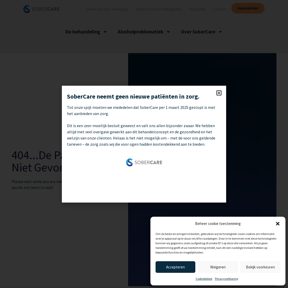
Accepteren (175, 267)
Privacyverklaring (226, 279)
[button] (277, 223)
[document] (144, 144)
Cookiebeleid (204, 279)
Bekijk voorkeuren (260, 267)
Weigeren (218, 267)
